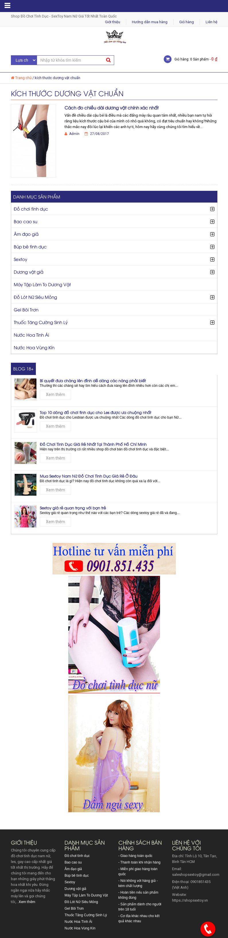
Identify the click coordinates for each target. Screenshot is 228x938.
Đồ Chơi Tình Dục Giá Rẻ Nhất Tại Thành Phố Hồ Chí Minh (93, 444)
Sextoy (20, 259)
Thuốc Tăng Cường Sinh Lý (41, 322)
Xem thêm (55, 394)
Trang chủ (23, 78)
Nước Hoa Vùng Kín (34, 347)
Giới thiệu (112, 22)
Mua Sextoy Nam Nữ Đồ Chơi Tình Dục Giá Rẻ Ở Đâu (88, 475)
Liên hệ (211, 22)
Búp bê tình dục (30, 246)
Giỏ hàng (186, 22)
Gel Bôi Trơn (26, 309)
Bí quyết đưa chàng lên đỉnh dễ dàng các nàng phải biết (93, 380)
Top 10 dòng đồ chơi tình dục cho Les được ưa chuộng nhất (95, 412)
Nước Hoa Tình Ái (31, 334)
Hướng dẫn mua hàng (149, 22)
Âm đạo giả (26, 234)
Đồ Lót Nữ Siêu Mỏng (35, 297)
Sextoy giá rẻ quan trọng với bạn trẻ (73, 507)
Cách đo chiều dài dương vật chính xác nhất (112, 107)
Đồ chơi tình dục (31, 208)
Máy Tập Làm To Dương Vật (42, 284)
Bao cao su (25, 221)
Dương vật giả (28, 271)
